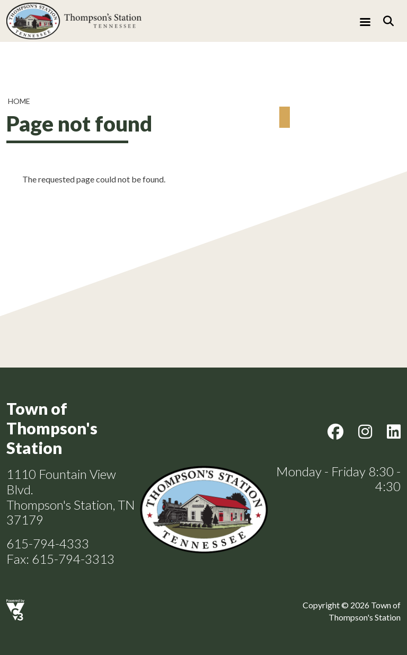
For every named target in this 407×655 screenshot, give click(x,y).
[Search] (388, 20)
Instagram (365, 432)
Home (19, 101)
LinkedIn (394, 432)
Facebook (335, 432)
